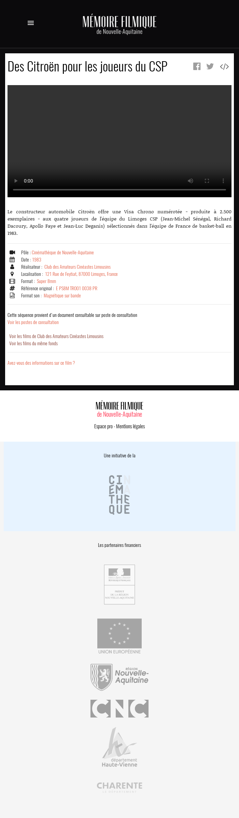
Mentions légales (130, 426)
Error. (119, 141)
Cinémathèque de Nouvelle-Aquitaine (63, 252)
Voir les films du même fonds (33, 343)
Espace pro (103, 426)
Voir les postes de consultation (72, 318)
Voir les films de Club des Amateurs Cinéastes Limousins (56, 336)
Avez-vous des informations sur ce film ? (41, 363)
